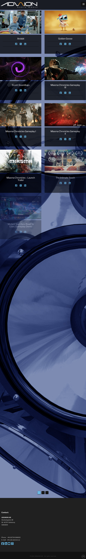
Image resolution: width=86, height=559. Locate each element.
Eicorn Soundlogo (21, 85)
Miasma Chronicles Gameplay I (20, 131)
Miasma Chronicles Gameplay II (65, 132)
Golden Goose (65, 38)
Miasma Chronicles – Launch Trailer (20, 178)
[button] (83, 4)
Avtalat (20, 38)
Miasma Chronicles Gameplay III (65, 86)
